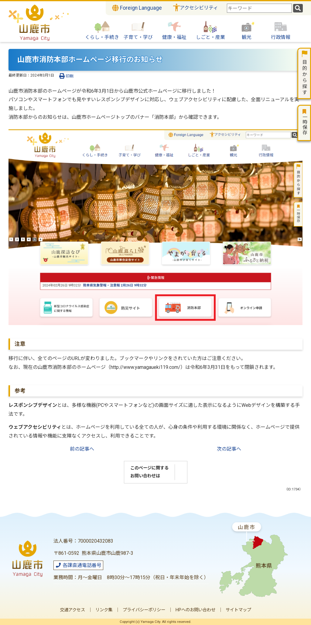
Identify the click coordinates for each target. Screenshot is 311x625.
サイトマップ (238, 610)
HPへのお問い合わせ (195, 610)
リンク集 (103, 610)
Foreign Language (137, 8)
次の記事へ (229, 449)
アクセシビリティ (199, 8)
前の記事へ (82, 449)
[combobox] (259, 8)
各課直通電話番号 (78, 565)
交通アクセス (72, 610)
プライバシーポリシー (144, 610)
